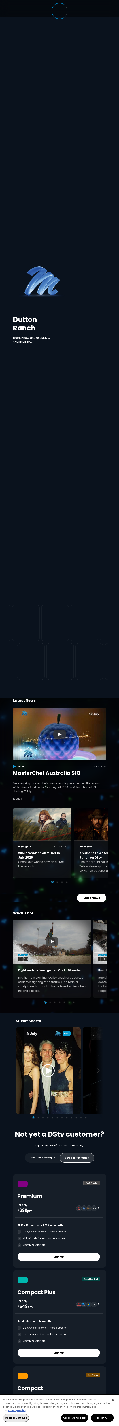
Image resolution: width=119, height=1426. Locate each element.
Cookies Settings (16, 1418)
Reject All (102, 1418)
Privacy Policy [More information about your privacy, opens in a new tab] (17, 1410)
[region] (59, 1410)
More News (91, 898)
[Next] (99, 1071)
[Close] (113, 1400)
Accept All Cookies (74, 1418)
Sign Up (59, 1257)
